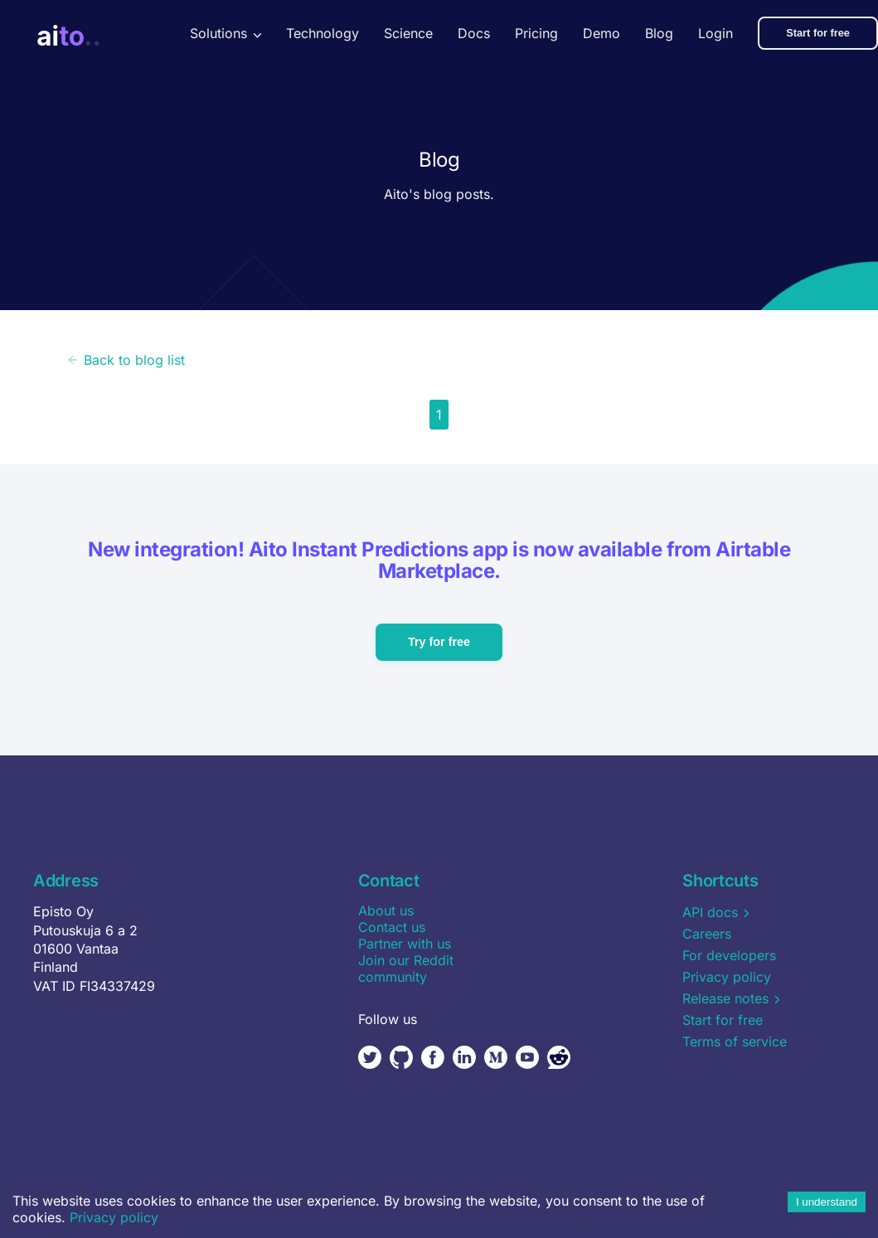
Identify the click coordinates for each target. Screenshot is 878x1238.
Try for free (439, 641)
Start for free (818, 33)
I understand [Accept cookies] (826, 1202)
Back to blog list (125, 360)
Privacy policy (114, 1217)
